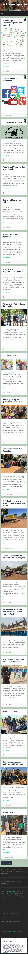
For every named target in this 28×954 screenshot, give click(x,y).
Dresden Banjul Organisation (14, 4)
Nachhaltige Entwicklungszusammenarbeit (12, 22)
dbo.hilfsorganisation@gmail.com (13, 931)
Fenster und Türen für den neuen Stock (14, 168)
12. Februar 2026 (8, 548)
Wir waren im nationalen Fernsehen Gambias (13, 660)
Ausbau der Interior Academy (11, 235)
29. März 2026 (7, 348)
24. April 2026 (7, 227)
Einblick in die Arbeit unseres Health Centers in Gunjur (14, 503)
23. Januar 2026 (7, 704)
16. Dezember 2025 (8, 857)
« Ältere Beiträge (6, 863)
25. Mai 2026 (7, 193)
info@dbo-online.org (10, 891)
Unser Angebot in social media (10, 79)
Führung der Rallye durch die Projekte (14, 305)
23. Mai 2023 (7, 71)
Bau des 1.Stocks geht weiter (12, 201)
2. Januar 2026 (7, 755)
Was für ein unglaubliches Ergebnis (13, 270)
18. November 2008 (8, 160)
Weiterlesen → (6, 66)
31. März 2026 (7, 297)
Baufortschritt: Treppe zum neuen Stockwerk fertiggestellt (12, 611)
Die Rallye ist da (10, 356)
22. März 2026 (7, 441)
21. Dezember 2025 (8, 805)
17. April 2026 (7, 262)
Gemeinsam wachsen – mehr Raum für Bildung (13, 763)
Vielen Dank (8, 812)
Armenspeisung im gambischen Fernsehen (13, 400)
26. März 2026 (7, 392)
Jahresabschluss (10, 712)
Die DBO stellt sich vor (12, 122)
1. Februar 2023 (7, 115)
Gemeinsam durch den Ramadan (12, 450)
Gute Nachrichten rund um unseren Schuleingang (14, 556)
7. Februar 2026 (7, 602)
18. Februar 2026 (8, 494)
